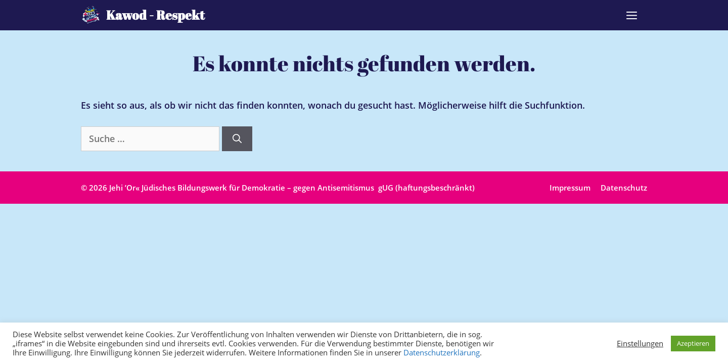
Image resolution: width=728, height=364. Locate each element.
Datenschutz (624, 188)
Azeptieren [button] (693, 343)
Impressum (570, 188)
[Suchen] (237, 138)
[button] (631, 15)
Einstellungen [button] (640, 343)
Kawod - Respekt (155, 15)
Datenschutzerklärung (441, 352)
